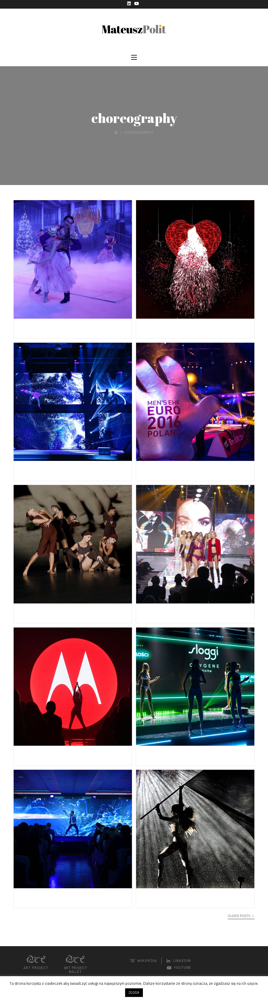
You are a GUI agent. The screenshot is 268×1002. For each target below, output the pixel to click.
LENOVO (31, 754)
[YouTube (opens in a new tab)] (137, 3)
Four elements (163, 897)
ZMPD (27, 469)
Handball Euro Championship (187, 469)
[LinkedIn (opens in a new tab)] (130, 3)
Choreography (139, 133)
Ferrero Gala (37, 327)
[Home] (116, 133)
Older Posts (241, 917)
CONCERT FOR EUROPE (178, 327)
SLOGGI (152, 754)
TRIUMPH (155, 612)
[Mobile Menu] (134, 58)
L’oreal (28, 897)
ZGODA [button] (134, 992)
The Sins (31, 612)
